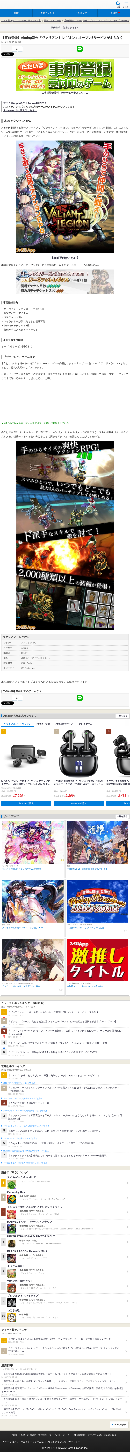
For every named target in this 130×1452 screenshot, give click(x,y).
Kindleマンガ (43, 723)
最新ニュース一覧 (52, 20)
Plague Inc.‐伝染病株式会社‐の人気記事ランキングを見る (26, 1151)
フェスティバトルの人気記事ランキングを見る (22, 1098)
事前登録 (55, 27)
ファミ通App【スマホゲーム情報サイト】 (21, 20)
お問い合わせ (18, 1435)
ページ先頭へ (120, 1424)
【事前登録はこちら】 (65, 258)
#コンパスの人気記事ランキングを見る (19, 1083)
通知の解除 (80, 1435)
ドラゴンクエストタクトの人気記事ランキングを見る (25, 1163)
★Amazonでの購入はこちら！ (20, 110)
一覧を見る (122, 716)
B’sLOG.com (110, 1435)
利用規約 (31, 1435)
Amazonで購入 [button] (26, 803)
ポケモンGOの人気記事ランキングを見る (20, 1138)
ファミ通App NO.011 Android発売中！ (25, 103)
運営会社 (42, 1435)
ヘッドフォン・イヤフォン (17, 723)
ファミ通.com (94, 1435)
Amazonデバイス (64, 723)
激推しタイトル (71, 27)
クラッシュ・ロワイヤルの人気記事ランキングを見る (25, 1111)
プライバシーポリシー (60, 1435)
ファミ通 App (12, 5)
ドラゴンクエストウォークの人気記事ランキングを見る (26, 1126)
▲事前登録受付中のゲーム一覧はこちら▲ (65, 92)
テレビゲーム (85, 723)
